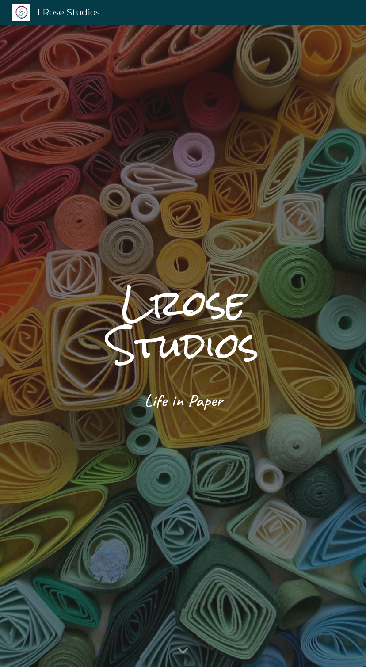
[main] (183, 346)
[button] (183, 651)
